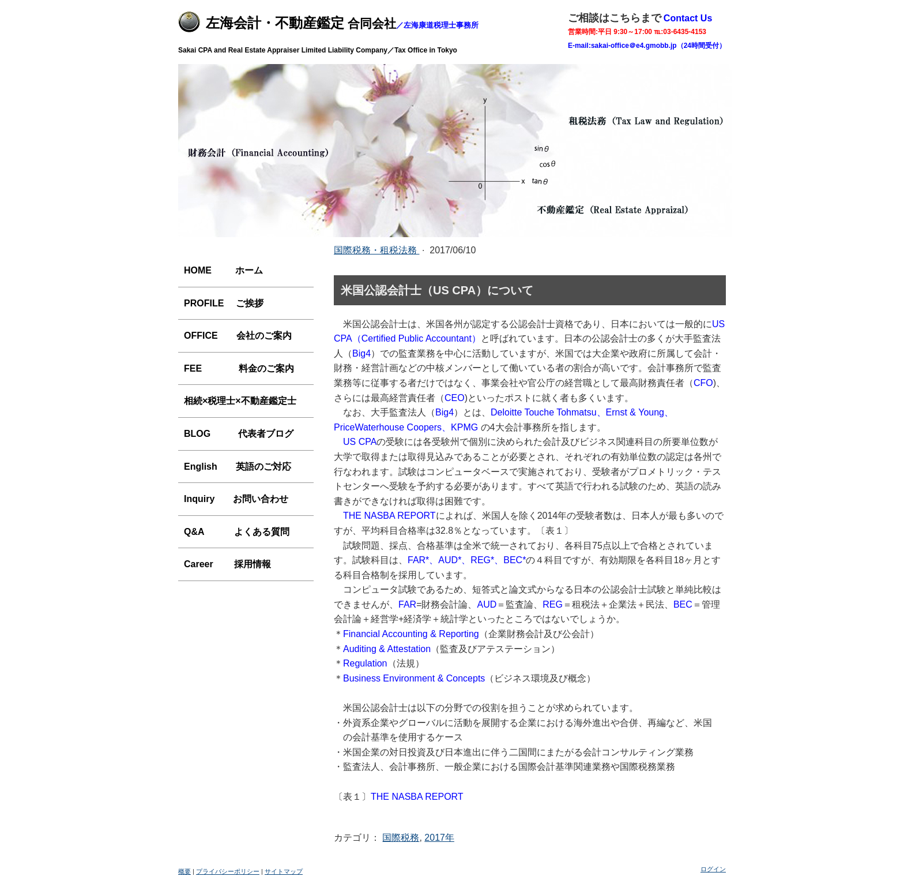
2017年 (439, 837)
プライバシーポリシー (227, 871)
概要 (184, 871)
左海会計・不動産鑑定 (275, 23)
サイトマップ (284, 871)
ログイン (713, 869)
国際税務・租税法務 (376, 250)
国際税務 (400, 837)
